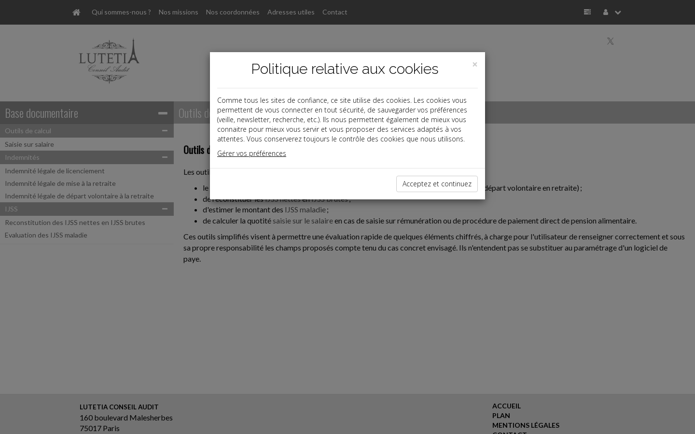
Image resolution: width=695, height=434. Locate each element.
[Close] (475, 64)
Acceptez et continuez (437, 183)
